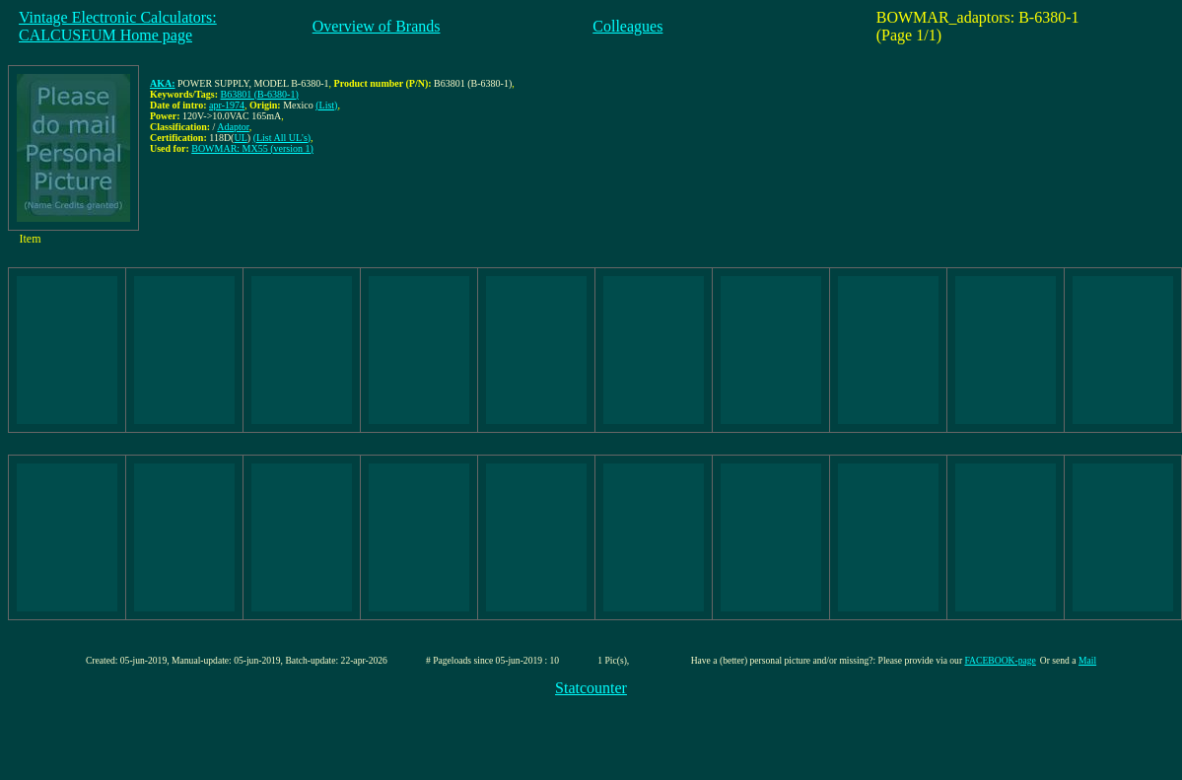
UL (240, 137)
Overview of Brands (377, 26)
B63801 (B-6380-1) (260, 94)
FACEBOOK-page (1000, 660)
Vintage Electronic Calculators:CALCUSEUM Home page (118, 26)
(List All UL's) (282, 137)
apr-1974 (226, 105)
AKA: (162, 83)
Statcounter (591, 687)
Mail (1087, 660)
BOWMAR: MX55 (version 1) (252, 148)
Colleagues (627, 26)
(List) (326, 105)
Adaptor (232, 126)
